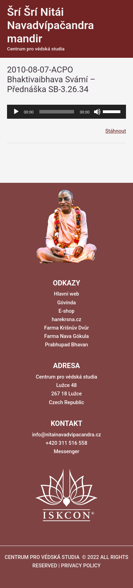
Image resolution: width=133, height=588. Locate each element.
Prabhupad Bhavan (66, 344)
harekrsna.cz (66, 319)
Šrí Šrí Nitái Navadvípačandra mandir (50, 25)
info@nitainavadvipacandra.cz (66, 434)
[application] (66, 112)
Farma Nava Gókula (66, 336)
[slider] (56, 111)
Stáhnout (115, 131)
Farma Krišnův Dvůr (66, 328)
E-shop (66, 311)
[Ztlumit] (97, 111)
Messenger (66, 451)
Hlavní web (66, 294)
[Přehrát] (16, 111)
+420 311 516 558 (66, 443)
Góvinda (66, 302)
